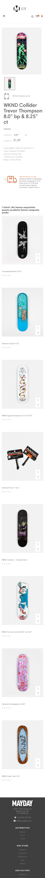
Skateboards (22, 874)
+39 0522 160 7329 (24, 817)
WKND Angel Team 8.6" (11, 776)
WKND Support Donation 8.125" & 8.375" (17, 416)
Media (22, 860)
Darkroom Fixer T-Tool (10, 488)
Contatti (22, 838)
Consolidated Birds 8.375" (12, 272)
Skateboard (22, 850)
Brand (22, 835)
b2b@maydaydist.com (24, 821)
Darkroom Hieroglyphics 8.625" (13, 704)
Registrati (22, 832)
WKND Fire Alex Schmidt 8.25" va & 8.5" (17, 632)
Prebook (22, 863)
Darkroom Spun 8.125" (10, 344)
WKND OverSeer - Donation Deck (14, 560)
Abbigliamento (22, 856)
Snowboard (22, 853)
